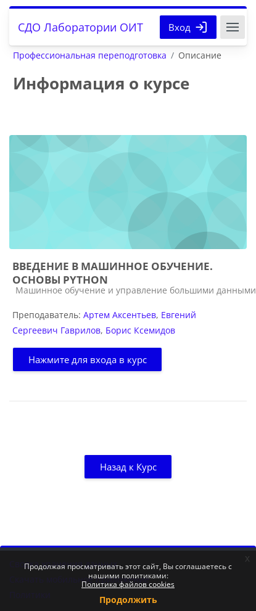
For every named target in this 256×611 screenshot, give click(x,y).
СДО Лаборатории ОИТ (80, 27)
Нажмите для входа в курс (87, 359)
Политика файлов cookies (128, 584)
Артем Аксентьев (119, 315)
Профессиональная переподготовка (90, 55)
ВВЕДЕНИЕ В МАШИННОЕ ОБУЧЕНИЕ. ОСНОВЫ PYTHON (112, 273)
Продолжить (128, 599)
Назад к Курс (128, 467)
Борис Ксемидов (140, 330)
